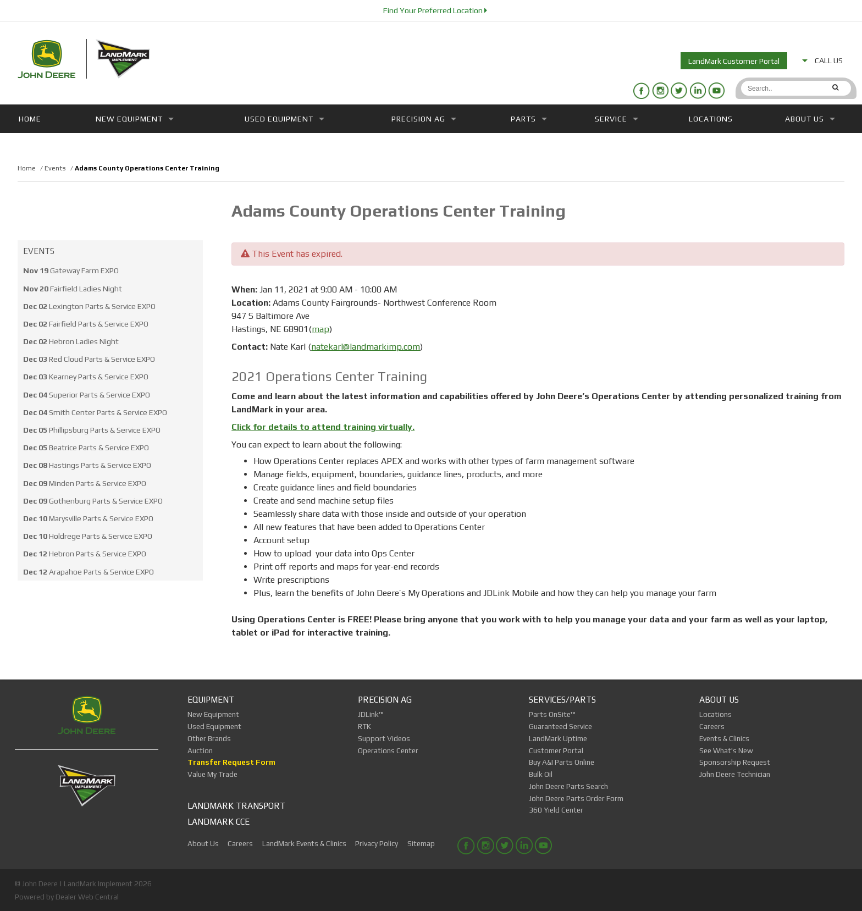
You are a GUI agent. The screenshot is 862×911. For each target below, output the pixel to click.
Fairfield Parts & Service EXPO (85, 323)
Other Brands (209, 738)
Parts (529, 118)
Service (616, 118)
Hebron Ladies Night (71, 341)
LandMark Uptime (558, 738)
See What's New (726, 750)
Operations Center (388, 750)
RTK (364, 726)
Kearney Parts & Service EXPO (85, 376)
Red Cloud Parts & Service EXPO (89, 359)
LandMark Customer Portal (734, 61)
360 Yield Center (556, 809)
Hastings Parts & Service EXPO (87, 465)
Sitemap (421, 843)
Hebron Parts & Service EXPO (84, 553)
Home (30, 118)
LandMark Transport (236, 805)
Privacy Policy (376, 843)
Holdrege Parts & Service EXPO (87, 536)
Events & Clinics (724, 738)
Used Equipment (284, 118)
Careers (712, 726)
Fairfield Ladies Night (72, 288)
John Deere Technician (734, 774)
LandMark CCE (218, 821)
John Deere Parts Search (568, 786)
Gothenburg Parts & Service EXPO (93, 500)
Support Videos (384, 738)
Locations (711, 118)
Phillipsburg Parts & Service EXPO (92, 430)
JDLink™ (371, 714)
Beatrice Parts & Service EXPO (86, 447)
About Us (810, 118)
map (320, 329)
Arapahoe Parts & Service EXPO (88, 571)
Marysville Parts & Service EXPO (88, 518)
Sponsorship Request (734, 762)
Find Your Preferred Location (435, 10)
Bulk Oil (540, 774)
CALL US (822, 60)
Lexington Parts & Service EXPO (89, 306)
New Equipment (135, 118)
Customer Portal (556, 750)
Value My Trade (212, 774)
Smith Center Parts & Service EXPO (95, 412)
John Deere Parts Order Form (576, 798)
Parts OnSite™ (552, 714)
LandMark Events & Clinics (304, 843)
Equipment (210, 699)
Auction (200, 750)
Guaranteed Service (560, 726)
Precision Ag (423, 118)
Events (38, 251)
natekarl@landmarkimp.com (365, 346)
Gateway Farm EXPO (71, 270)
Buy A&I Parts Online (561, 762)
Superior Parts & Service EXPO (86, 394)
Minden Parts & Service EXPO (84, 483)
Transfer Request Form (231, 762)
